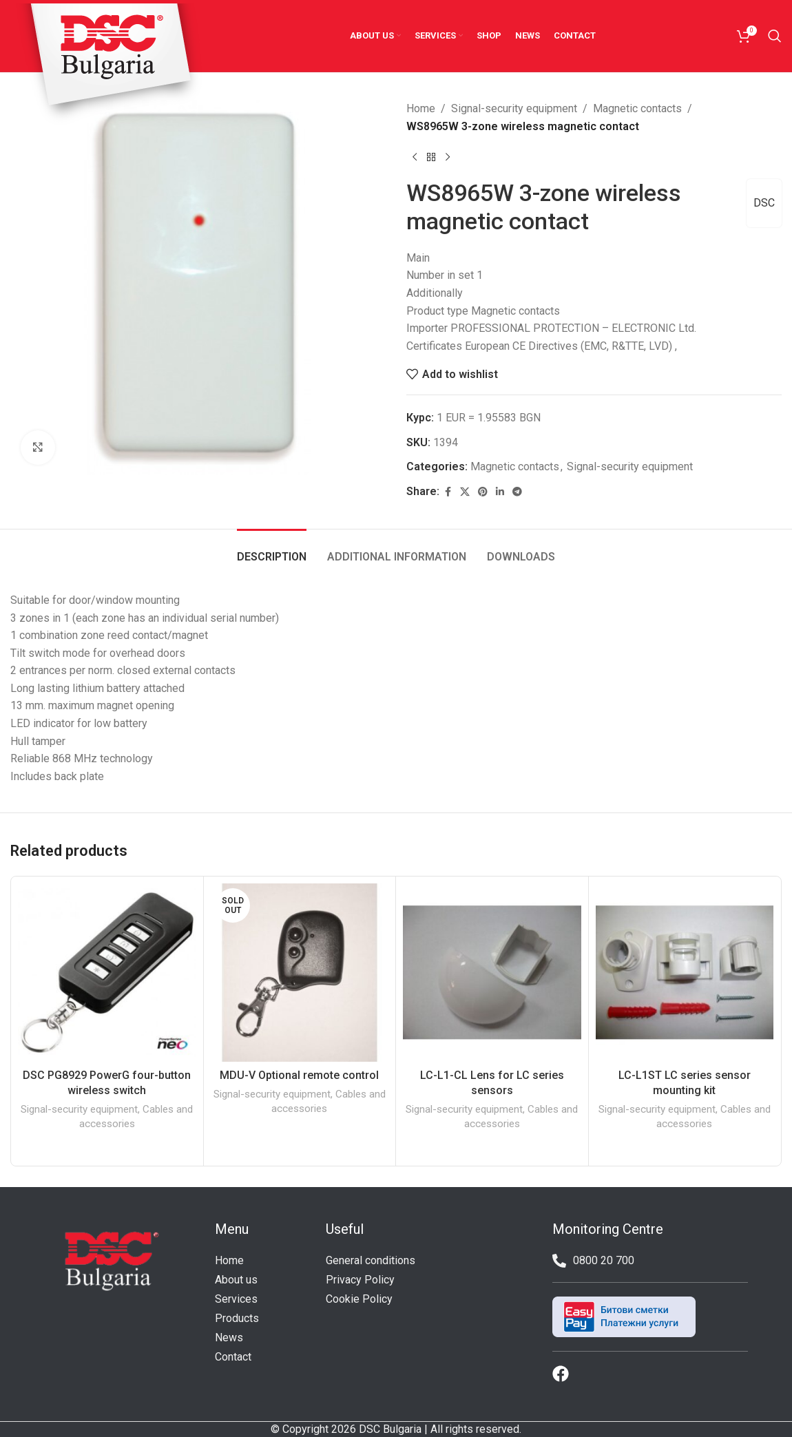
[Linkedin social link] (500, 492)
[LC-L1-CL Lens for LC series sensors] (492, 972)
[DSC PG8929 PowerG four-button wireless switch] (107, 972)
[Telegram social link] (517, 492)
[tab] (271, 550)
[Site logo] (109, 63)
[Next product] (447, 157)
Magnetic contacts (637, 108)
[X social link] (465, 492)
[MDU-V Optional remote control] (300, 972)
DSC (764, 202)
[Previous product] (414, 157)
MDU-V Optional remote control (299, 1075)
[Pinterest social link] (483, 492)
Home (420, 108)
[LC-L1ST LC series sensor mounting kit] (685, 972)
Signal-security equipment (514, 108)
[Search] (775, 36)
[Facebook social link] (447, 492)
